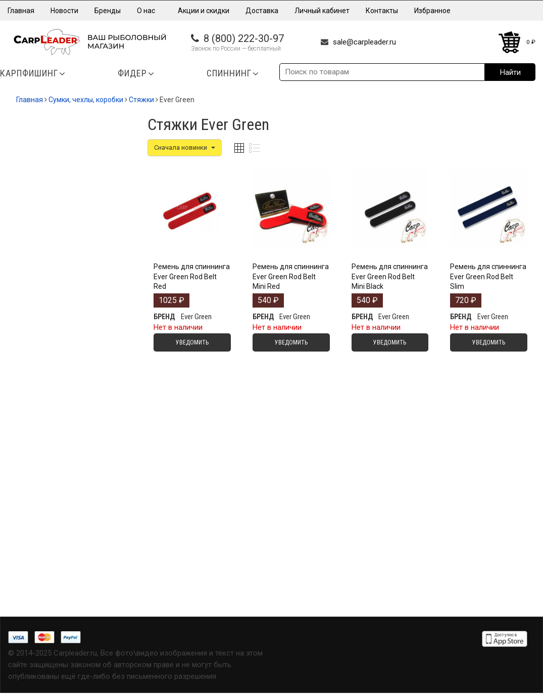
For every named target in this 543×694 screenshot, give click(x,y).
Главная (21, 11)
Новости (64, 11)
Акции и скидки (203, 11)
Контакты (382, 11)
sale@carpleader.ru (364, 42)
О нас (149, 11)
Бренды (107, 11)
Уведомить (192, 342)
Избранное (432, 11)
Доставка (261, 11)
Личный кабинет (322, 11)
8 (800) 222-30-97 (244, 38)
